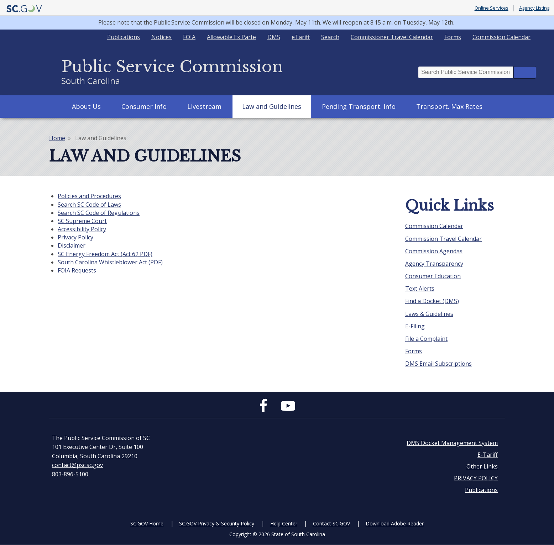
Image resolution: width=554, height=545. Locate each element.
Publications (123, 37)
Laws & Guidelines (429, 314)
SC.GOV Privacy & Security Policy (216, 523)
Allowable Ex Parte (231, 37)
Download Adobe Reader (395, 523)
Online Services (491, 8)
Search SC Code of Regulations (99, 213)
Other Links (482, 466)
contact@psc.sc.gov (77, 465)
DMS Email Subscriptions (438, 363)
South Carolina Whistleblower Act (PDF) (110, 262)
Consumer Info (144, 106)
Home (57, 138)
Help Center (283, 523)
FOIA (189, 37)
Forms (452, 37)
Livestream (204, 106)
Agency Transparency (434, 264)
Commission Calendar (501, 37)
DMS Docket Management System (452, 443)
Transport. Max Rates (449, 106)
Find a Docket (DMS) (432, 301)
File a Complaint (426, 339)
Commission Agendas (433, 251)
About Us (86, 106)
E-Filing (415, 326)
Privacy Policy (75, 237)
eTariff (301, 37)
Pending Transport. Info (359, 106)
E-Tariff (487, 455)
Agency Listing (534, 8)
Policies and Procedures (89, 196)
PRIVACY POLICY (476, 478)
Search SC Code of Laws (89, 204)
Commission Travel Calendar (443, 239)
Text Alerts (419, 288)
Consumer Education (433, 276)
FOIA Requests (77, 270)
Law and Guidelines (271, 106)
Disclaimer (71, 245)
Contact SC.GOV (331, 523)
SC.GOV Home (146, 523)
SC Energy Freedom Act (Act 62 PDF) (105, 254)
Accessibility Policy (82, 229)
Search (330, 37)
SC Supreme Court (82, 221)
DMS (273, 37)
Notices (161, 37)
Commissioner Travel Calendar (392, 37)
